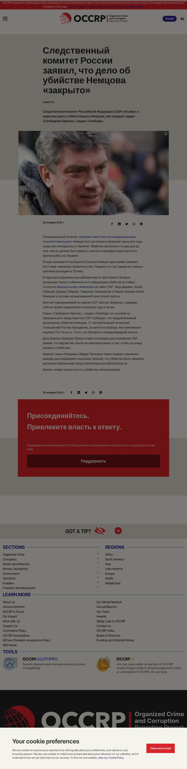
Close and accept (160, 748)
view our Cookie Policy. (111, 757)
